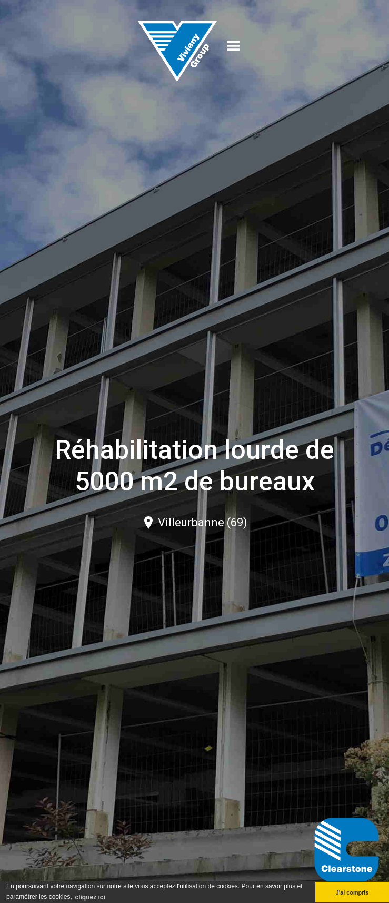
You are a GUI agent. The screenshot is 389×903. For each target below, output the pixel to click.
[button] (234, 46)
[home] (177, 46)
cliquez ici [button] (90, 897)
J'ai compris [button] (352, 892)
